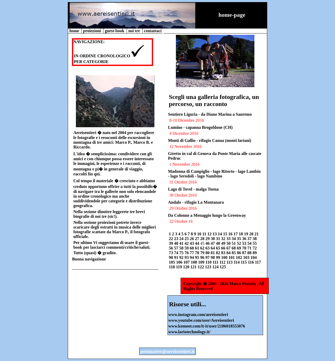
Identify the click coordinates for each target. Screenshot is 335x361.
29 (208, 238)
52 (239, 243)
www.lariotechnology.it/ (189, 332)
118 (172, 267)
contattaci (153, 31)
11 (204, 234)
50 (229, 243)
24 (182, 238)
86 (239, 253)
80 (208, 253)
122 (201, 267)
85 (234, 253)
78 (197, 253)
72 (255, 248)
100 (224, 257)
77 (192, 253)
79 (202, 253)
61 (197, 248)
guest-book (115, 31)
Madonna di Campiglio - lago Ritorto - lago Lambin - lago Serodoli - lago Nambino (214, 173)
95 (197, 257)
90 (171, 257)
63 (208, 248)
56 (171, 248)
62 (202, 248)
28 (202, 238)
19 (246, 234)
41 (182, 243)
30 (213, 238)
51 (234, 243)
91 (176, 257)
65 (218, 248)
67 (229, 248)
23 (176, 238)
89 (255, 253)
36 (244, 238)
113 (230, 262)
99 (218, 257)
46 (208, 243)
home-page (232, 15)
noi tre (134, 31)
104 (253, 257)
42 (187, 243)
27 (197, 238)
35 (239, 238)
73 (171, 253)
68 (234, 248)
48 (218, 243)
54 (250, 243)
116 (251, 262)
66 (223, 248)
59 (187, 248)
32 (223, 238)
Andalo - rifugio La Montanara (196, 202)
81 (213, 253)
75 (182, 253)
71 (250, 248)
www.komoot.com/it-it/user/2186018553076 (206, 326)
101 (232, 257)
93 (187, 257)
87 (244, 253)
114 (237, 262)
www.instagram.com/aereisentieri (198, 314)
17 (236, 234)
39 (171, 243)
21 (256, 234)
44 (197, 243)
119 (179, 267)
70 (244, 248)
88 (250, 253)
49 (223, 243)
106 (179, 262)
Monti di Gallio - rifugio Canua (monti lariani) (209, 140)
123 (208, 267)
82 (218, 253)
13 (215, 234)
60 (192, 248)
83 (223, 253)
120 (186, 267)
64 (213, 248)
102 (239, 257)
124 (216, 267)
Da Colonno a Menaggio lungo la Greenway (207, 215)
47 (213, 243)
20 (251, 234)
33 (229, 238)
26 (192, 238)
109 (201, 262)
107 (187, 262)
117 (258, 262)
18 (241, 234)
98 (213, 257)
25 (187, 238)
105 (172, 262)
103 (246, 257)
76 (187, 253)
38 (255, 238)
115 (244, 262)
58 (182, 248)
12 (210, 234)
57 (176, 248)
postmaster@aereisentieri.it (167, 351)
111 (216, 262)
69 (239, 248)
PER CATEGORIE (91, 61)
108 (194, 262)
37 (250, 238)
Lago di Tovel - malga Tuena (193, 189)
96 (202, 257)
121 (194, 267)
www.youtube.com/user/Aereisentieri (201, 320)
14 (220, 234)
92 (182, 257)
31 (218, 238)
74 (176, 253)
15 (225, 234)
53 (244, 243)
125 (223, 267)
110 (209, 262)
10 (199, 234)
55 (255, 243)
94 (192, 257)
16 (230, 234)
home (74, 31)
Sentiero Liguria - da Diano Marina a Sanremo (210, 114)
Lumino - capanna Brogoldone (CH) (200, 127)
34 (234, 238)
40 (176, 243)
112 (222, 262)
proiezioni (92, 31)
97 (208, 257)
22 (171, 238)
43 (192, 243)
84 (229, 253)
